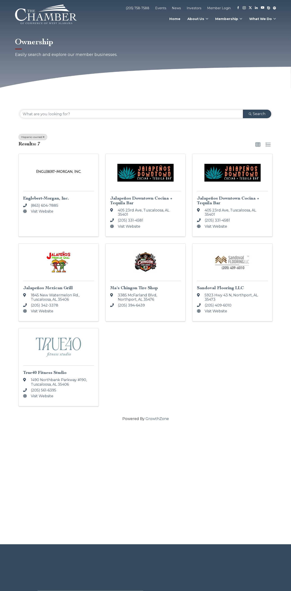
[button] (257, 144)
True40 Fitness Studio (45, 372)
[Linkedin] (256, 8)
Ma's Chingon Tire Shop (134, 287)
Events (160, 8)
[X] (250, 8)
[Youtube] (262, 8)
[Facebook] (238, 8)
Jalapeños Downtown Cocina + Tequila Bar (141, 200)
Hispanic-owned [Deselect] (33, 137)
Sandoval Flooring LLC (220, 287)
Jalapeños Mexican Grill (48, 287)
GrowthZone (157, 419)
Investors (194, 8)
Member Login (219, 8)
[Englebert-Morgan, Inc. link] (58, 171)
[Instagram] (244, 8)
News (176, 8)
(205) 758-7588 (137, 8)
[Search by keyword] (131, 114)
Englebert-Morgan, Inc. (46, 198)
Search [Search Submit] (257, 114)
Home (174, 19)
